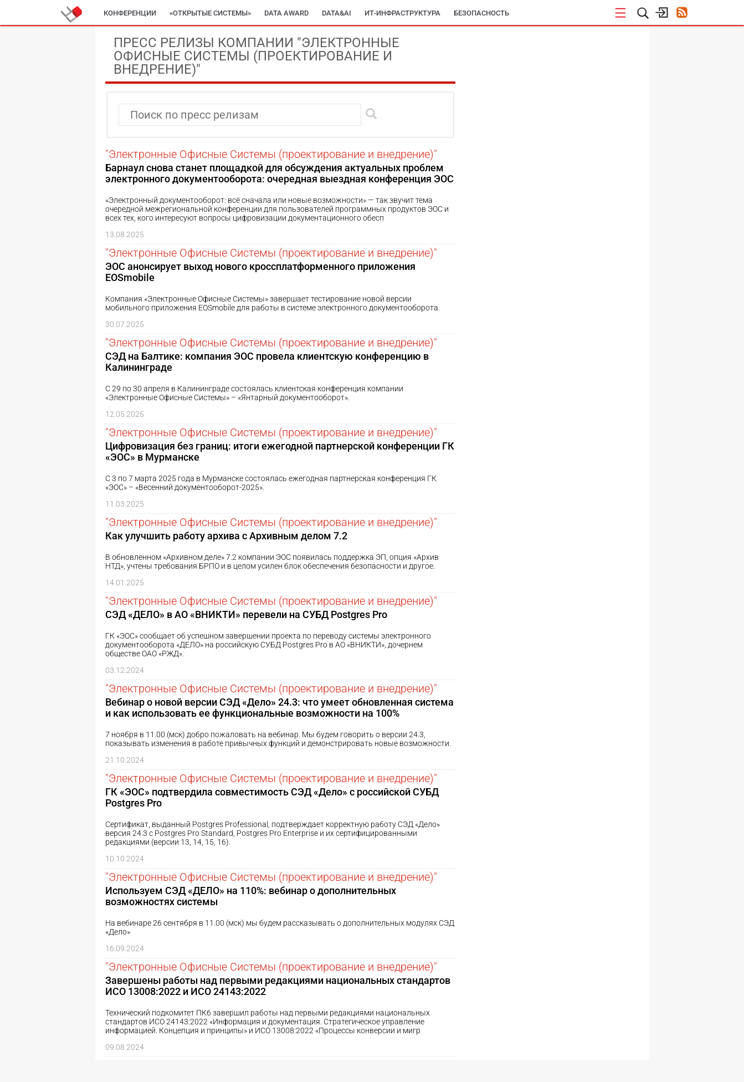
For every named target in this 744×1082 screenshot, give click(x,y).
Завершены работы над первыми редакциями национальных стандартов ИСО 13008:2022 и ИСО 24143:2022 (277, 985)
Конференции (130, 13)
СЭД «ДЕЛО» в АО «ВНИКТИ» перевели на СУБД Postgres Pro (246, 614)
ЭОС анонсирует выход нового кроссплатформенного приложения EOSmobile (260, 272)
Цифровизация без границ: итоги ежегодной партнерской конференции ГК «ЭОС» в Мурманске (279, 451)
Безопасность (481, 13)
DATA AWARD (286, 13)
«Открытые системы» (210, 13)
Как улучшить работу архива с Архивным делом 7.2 (226, 536)
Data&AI (336, 13)
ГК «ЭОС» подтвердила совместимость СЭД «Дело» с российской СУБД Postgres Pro (272, 797)
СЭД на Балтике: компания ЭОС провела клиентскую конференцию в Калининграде (267, 361)
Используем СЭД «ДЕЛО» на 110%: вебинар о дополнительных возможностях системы (250, 896)
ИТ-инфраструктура (402, 13)
